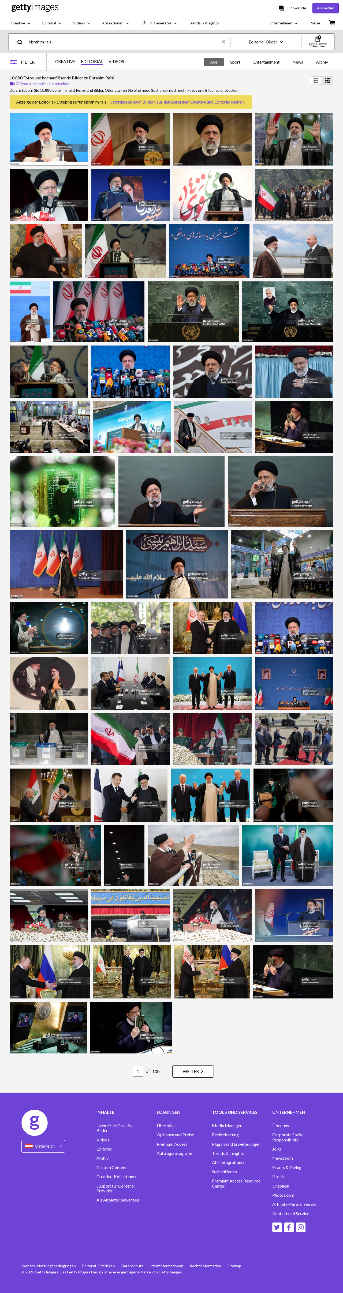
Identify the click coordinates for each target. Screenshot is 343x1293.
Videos (102, 1139)
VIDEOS (116, 61)
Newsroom (282, 1158)
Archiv (322, 61)
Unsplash (280, 1186)
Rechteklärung (225, 1134)
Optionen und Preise (175, 1134)
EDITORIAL (92, 61)
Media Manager (227, 1125)
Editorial (104, 1149)
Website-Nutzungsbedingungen (48, 1265)
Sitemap (234, 1265)
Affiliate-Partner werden (295, 1204)
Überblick (166, 1125)
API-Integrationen (228, 1162)
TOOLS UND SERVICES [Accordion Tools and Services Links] (235, 1112)
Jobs (276, 1149)
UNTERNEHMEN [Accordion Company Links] (288, 1112)
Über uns (280, 1125)
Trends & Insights (228, 1153)
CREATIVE (65, 61)
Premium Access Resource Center (236, 1183)
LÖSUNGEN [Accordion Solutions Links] (168, 1112)
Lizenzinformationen (166, 1265)
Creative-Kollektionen (116, 1176)
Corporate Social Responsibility (287, 1137)
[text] (124, 41)
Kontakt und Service (290, 1213)
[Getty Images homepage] (35, 7)
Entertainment (266, 61)
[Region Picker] (43, 1146)
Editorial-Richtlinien (98, 1265)
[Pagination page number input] (138, 1071)
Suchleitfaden (224, 1171)
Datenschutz (132, 1265)
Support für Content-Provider (115, 1188)
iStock (278, 1176)
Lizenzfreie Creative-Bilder (115, 1128)
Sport (235, 61)
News (297, 61)
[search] (22, 42)
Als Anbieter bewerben (117, 1200)
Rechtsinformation (205, 1265)
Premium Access (172, 1144)
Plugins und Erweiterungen (236, 1144)
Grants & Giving (286, 1167)
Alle (213, 61)
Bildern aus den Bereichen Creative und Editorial (186, 101)
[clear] (226, 42)
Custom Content (111, 1167)
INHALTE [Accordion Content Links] (105, 1112)
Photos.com (283, 1195)
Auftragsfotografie (174, 1153)
